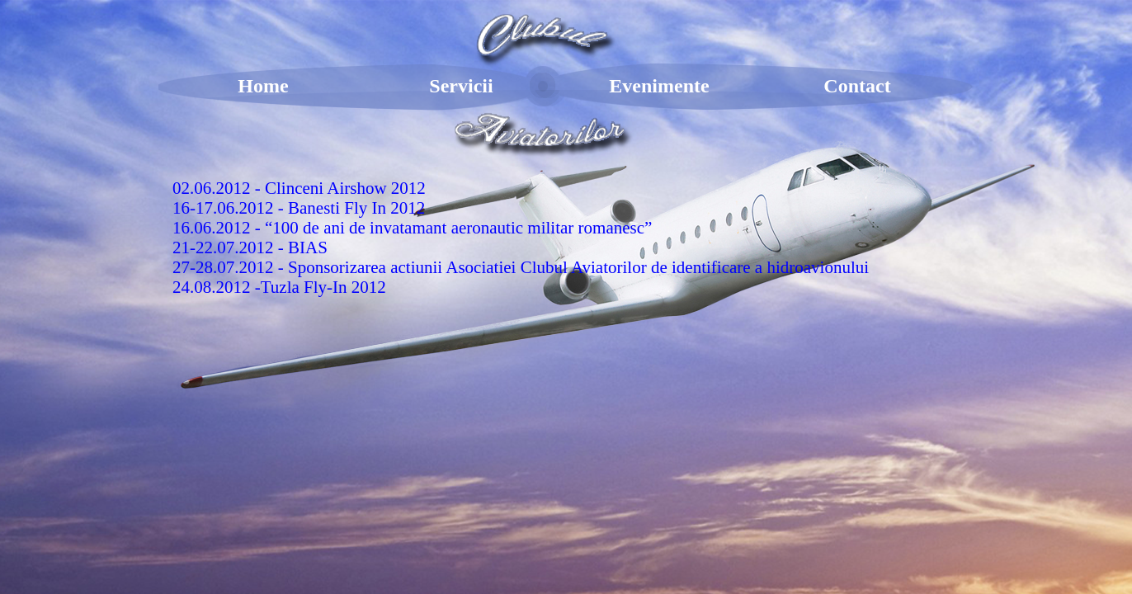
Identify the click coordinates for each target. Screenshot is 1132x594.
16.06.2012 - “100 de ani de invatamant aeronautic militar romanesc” (412, 228)
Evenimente (659, 86)
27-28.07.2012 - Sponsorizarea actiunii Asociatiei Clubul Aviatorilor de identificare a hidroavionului (520, 267)
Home (263, 86)
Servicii (461, 86)
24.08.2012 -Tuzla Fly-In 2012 (279, 287)
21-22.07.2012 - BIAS (250, 247)
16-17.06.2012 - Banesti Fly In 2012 (298, 208)
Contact (856, 86)
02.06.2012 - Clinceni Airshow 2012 (299, 188)
